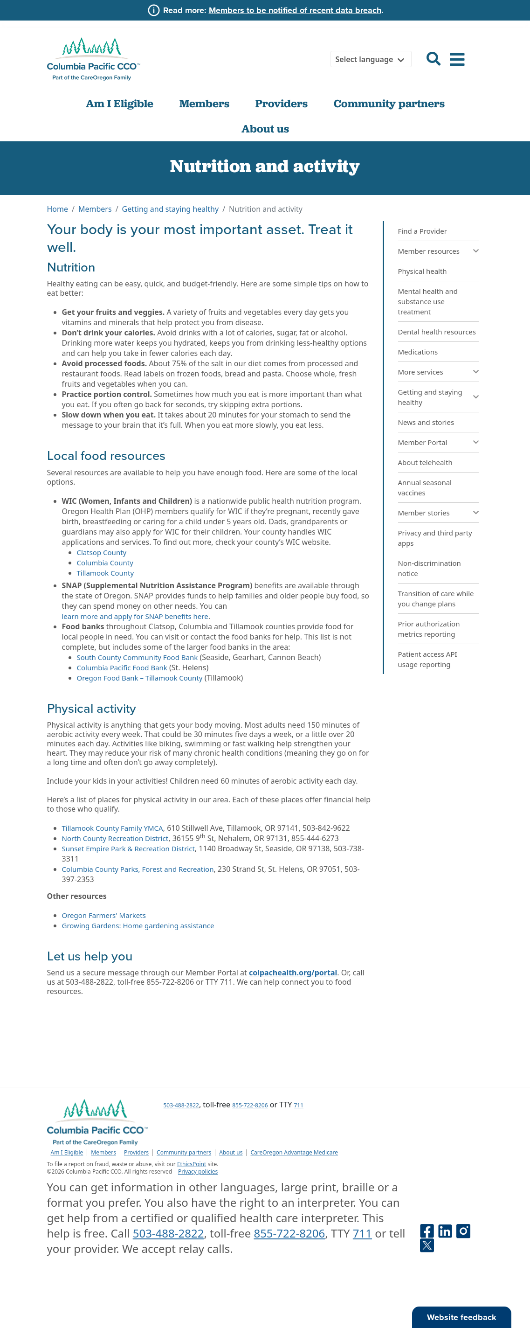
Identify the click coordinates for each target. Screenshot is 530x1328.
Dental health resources (437, 331)
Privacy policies (198, 1171)
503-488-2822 (181, 1105)
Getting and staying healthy (170, 209)
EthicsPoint (191, 1164)
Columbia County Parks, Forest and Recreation (138, 869)
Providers (281, 103)
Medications (418, 351)
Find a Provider (422, 231)
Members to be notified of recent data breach (295, 10)
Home (58, 209)
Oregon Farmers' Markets (104, 915)
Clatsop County (102, 552)
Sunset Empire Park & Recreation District (128, 848)
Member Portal (422, 442)
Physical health (422, 271)
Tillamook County (105, 572)
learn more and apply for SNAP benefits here (135, 616)
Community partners (389, 103)
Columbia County (105, 562)
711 (299, 1105)
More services (420, 371)
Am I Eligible (119, 103)
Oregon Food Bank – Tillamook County (140, 677)
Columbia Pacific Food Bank (122, 667)
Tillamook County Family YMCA (112, 828)
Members (204, 103)
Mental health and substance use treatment (428, 301)
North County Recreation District (115, 838)
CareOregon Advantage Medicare (294, 1152)
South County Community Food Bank (137, 657)
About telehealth (425, 462)
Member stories (424, 512)
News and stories (426, 422)
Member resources (429, 251)
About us (265, 128)
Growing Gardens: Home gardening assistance (138, 925)
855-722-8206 (250, 1105)
